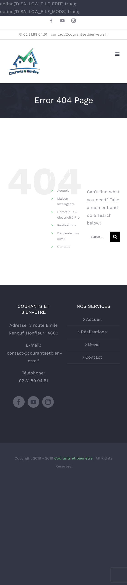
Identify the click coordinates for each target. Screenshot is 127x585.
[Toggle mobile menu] (117, 54)
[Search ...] (98, 237)
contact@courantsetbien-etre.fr (79, 34)
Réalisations (66, 225)
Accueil (63, 190)
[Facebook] (19, 402)
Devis (93, 344)
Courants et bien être (74, 458)
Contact (63, 246)
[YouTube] (33, 402)
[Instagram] (48, 402)
